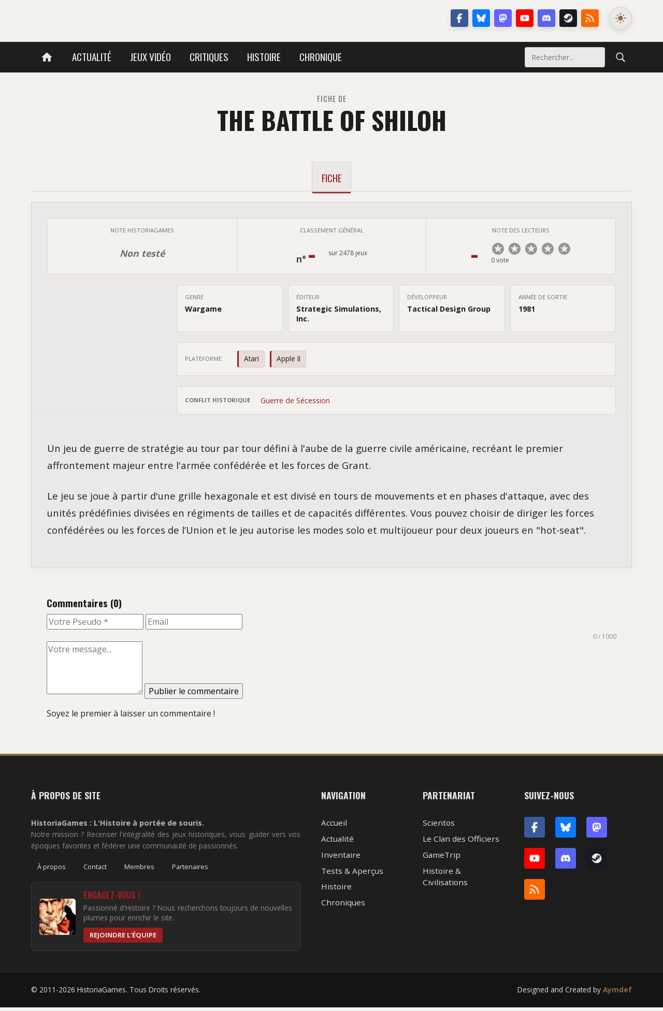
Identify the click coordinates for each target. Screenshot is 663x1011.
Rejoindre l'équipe (123, 938)
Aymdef (617, 993)
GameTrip (441, 858)
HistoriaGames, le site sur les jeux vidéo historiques (113, 18)
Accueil (334, 826)
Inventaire (341, 858)
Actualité (91, 56)
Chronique (320, 56)
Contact (95, 870)
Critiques (209, 56)
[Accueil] (47, 57)
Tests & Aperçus (352, 874)
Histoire (264, 56)
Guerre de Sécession (295, 404)
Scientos (439, 826)
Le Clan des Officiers (461, 842)
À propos (51, 870)
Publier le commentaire (194, 694)
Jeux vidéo (150, 56)
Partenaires (190, 870)
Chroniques (343, 906)
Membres (139, 870)
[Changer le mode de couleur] (620, 18)
